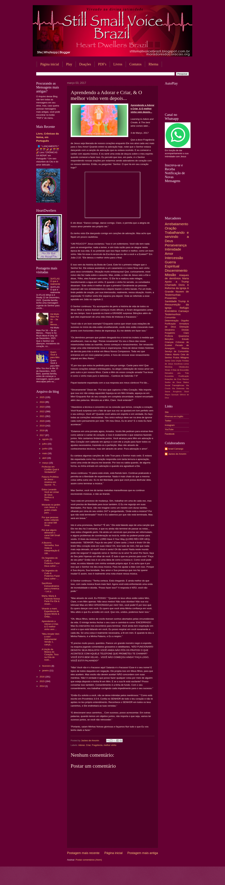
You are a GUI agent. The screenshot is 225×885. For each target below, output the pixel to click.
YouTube (169, 429)
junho (45, 448)
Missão (170, 275)
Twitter (168, 420)
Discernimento (176, 270)
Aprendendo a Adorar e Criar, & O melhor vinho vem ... (50, 625)
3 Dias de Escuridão (180, 370)
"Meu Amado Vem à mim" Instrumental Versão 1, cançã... (50, 639)
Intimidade (173, 249)
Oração (170, 228)
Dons (182, 284)
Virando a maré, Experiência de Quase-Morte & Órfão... (50, 612)
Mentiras (168, 367)
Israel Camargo (175, 448)
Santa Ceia (170, 361)
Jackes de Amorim (177, 454)
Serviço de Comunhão (177, 351)
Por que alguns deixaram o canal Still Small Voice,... (51, 534)
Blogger (140, 878)
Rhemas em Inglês (174, 416)
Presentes (171, 298)
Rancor (185, 379)
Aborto (176, 354)
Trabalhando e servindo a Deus (177, 236)
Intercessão (174, 258)
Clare (186, 333)
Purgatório (170, 333)
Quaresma (184, 336)
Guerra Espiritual (172, 264)
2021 (42, 416)
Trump (182, 301)
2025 (42, 397)
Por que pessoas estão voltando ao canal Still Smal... (50, 521)
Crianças (169, 342)
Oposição (175, 395)
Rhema (153, 64)
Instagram (170, 425)
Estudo (185, 339)
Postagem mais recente (83, 853)
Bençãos (169, 339)
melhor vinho (110, 745)
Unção (178, 361)
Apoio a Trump (177, 281)
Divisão (185, 330)
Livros (117, 64)
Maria (185, 278)
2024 (42, 402)
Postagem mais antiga (142, 853)
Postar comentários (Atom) (89, 859)
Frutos (176, 357)
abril (44, 458)
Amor (169, 253)
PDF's (102, 64)
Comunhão (170, 317)
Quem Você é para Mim (55, 355)
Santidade (171, 301)
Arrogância (177, 392)
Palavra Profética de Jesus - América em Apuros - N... (50, 481)
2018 (42, 430)
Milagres (184, 357)
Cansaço (183, 311)
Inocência (178, 364)
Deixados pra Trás (177, 373)
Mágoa (167, 395)
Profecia (169, 336)
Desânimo (170, 330)
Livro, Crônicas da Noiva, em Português (47, 137)
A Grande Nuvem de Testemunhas (177, 291)
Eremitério (171, 311)
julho (45, 443)
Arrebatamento (176, 224)
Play (69, 64)
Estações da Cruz (173, 379)
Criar (88, 745)
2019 (42, 425)
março (45, 462)
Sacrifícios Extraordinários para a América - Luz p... (50, 587)
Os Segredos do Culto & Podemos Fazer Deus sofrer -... (51, 562)
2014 (42, 686)
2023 (42, 407)
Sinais (167, 370)
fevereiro (46, 666)
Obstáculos (184, 367)
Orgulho (185, 320)
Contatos (135, 64)
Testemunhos (173, 314)
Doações (85, 64)
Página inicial (49, 64)
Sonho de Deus (173, 382)
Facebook (170, 434)
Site (167, 412)
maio (45, 453)
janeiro (45, 670)
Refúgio (184, 307)
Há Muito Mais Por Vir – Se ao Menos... (54, 319)
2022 (42, 411)
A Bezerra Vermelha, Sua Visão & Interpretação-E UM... (51, 548)
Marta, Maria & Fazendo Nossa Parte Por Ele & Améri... (51, 600)
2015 (42, 681)
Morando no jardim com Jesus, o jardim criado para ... (51, 508)
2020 (42, 421)
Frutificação (184, 376)
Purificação (170, 323)
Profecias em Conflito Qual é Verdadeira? (50, 469)
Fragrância (97, 745)
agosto (45, 439)
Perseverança (176, 245)
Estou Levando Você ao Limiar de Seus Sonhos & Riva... (50, 494)
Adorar (81, 745)
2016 (42, 676)
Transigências (178, 385)
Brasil (186, 392)
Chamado (170, 284)
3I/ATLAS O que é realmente (55, 281)
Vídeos (168, 354)
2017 (42, 435)
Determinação (172, 320)
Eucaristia (169, 376)
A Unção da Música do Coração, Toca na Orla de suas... (50, 654)
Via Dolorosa (178, 388)
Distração (184, 326)
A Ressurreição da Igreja (177, 304)
